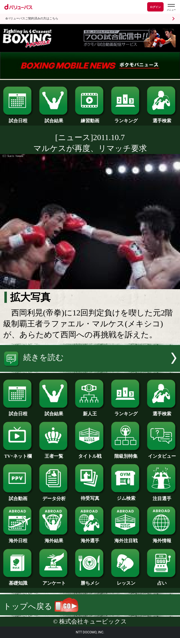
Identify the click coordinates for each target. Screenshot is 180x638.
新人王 (90, 411)
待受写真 (90, 496)
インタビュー (162, 454)
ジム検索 (126, 496)
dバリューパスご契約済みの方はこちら (31, 18)
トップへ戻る (40, 606)
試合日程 (18, 118)
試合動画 (18, 496)
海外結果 (54, 538)
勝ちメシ (90, 581)
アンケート (54, 581)
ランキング (126, 118)
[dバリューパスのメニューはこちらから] (171, 7)
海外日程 (18, 538)
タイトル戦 (90, 454)
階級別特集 (126, 454)
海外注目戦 (126, 538)
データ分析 (54, 496)
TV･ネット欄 (18, 454)
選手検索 (162, 118)
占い (162, 581)
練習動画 (90, 118)
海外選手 (90, 538)
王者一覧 (54, 454)
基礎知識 (18, 581)
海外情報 (162, 538)
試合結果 (54, 118)
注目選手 (162, 496)
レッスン (126, 581)
